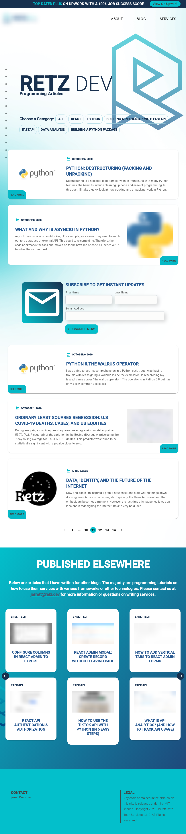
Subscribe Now (81, 329)
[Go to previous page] (65, 530)
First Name (72, 292)
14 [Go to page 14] (114, 530)
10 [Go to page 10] (86, 530)
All (61, 119)
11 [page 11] (93, 530)
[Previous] (5, 676)
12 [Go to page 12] (100, 530)
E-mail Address (74, 308)
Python (93, 119)
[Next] (180, 676)
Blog (141, 18)
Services (168, 18)
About (117, 18)
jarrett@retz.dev (45, 594)
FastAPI (28, 129)
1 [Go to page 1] (72, 530)
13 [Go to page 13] (107, 530)
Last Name (121, 292)
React (76, 119)
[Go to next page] (121, 530)
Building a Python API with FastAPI (136, 119)
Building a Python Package (94, 129)
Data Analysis (53, 129)
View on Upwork (165, 4)
